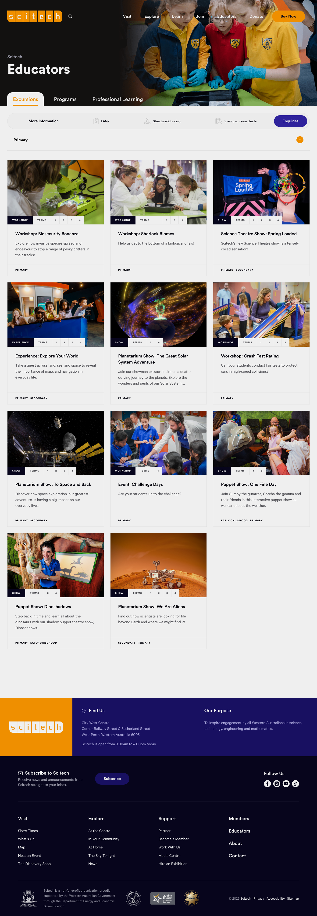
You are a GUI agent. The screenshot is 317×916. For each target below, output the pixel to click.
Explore (96, 819)
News (92, 863)
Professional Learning (118, 99)
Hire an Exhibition (172, 863)
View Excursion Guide (240, 121)
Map (24, 847)
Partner (164, 830)
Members (239, 819)
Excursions (25, 99)
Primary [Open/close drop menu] (158, 139)
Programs (65, 99)
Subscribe (112, 778)
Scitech (14, 56)
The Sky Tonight (101, 855)
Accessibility (276, 898)
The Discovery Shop (34, 864)
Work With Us (169, 847)
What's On (26, 839)
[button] (127, 16)
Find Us (97, 711)
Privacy (258, 898)
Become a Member (173, 839)
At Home (95, 847)
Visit (23, 819)
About (235, 843)
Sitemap (293, 898)
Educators (239, 831)
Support (167, 819)
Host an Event (29, 855)
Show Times (28, 830)
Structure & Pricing (167, 121)
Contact (237, 856)
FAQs (105, 121)
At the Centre (99, 830)
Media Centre (169, 855)
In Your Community (103, 839)
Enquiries (291, 121)
